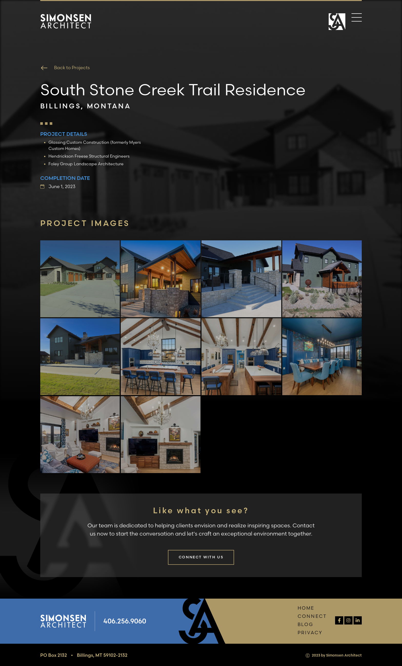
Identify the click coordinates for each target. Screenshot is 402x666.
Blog (306, 624)
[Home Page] (337, 22)
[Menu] (356, 18)
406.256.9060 (124, 621)
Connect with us (201, 557)
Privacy (310, 632)
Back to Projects (65, 68)
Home (306, 608)
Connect (312, 616)
